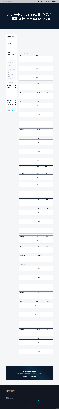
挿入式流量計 (10, 58)
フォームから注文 (8, 43)
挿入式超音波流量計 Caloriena (9, 67)
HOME (38, 1)
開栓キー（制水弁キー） (10, 100)
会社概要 (40, 397)
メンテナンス (8, 50)
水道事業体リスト (8, 52)
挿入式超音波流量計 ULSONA (9, 63)
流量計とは (8, 60)
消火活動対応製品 (9, 82)
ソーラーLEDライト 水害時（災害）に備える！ (10, 76)
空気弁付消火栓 (10, 89)
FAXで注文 (7, 45)
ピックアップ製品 (9, 74)
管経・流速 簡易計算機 (9, 54)
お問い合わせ (25, 376)
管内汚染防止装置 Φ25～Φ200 (10, 80)
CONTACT (54, 1)
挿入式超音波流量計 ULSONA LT (9, 65)
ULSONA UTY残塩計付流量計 (10, 72)
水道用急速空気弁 (10, 98)
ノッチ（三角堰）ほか (10, 104)
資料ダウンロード (33, 376)
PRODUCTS (42, 1)
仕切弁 (10, 91)
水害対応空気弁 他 (9, 78)
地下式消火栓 (10, 87)
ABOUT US (48, 1)
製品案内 (7, 41)
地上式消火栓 (10, 85)
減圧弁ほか (10, 102)
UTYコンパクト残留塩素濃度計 (10, 70)
